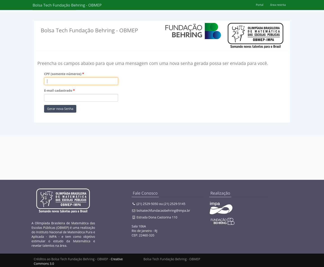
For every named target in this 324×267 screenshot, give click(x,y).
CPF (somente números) (62, 74)
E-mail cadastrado (58, 90)
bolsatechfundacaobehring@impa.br (163, 210)
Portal (259, 5)
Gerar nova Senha (60, 109)
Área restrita (278, 5)
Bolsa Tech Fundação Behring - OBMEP (54, 5)
